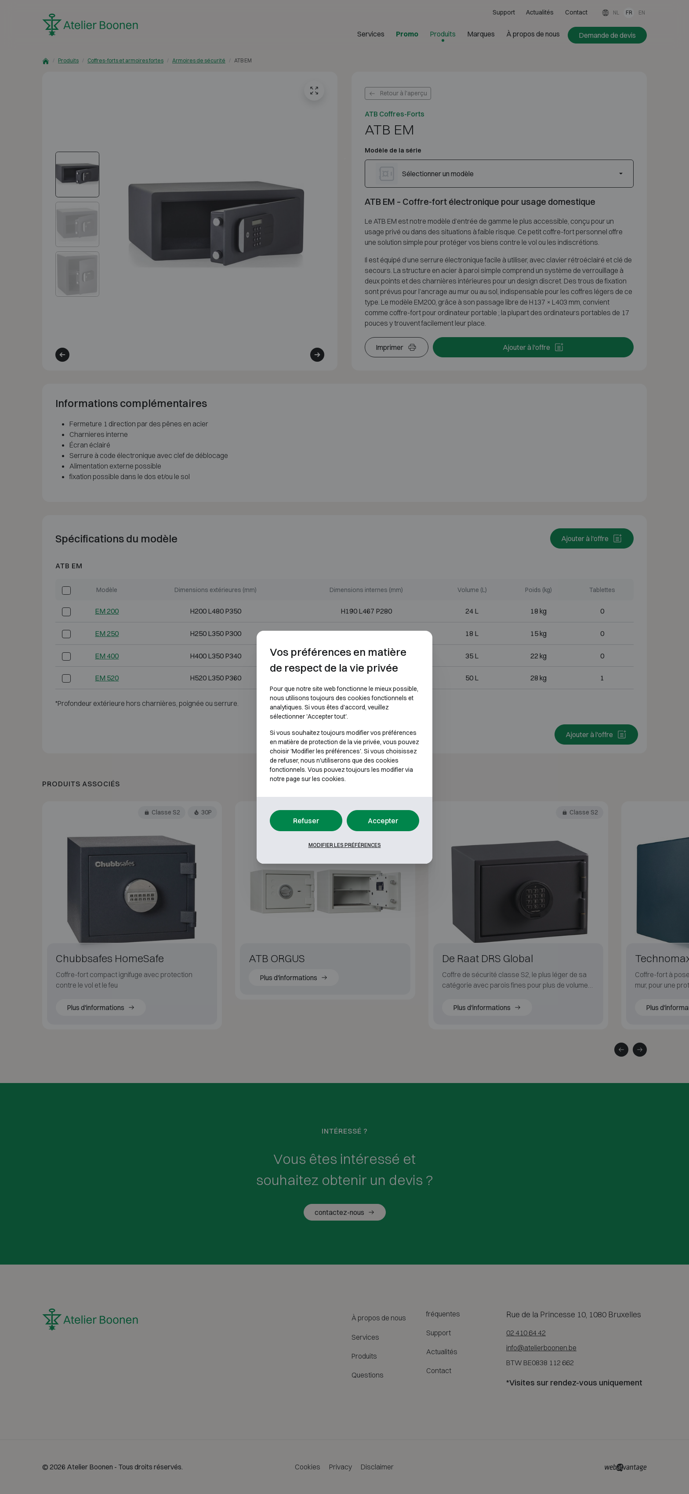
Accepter (383, 820)
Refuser (306, 820)
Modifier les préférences (344, 845)
